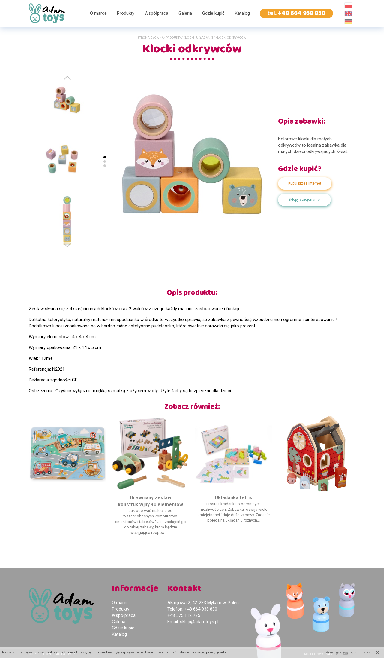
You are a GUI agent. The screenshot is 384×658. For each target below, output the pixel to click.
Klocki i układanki (198, 37)
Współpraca (156, 13)
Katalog (242, 13)
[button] (67, 245)
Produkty (125, 13)
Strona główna (151, 37)
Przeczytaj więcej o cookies (348, 652)
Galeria (185, 13)
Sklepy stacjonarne (304, 199)
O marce (98, 13)
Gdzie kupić (213, 13)
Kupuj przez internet (304, 183)
